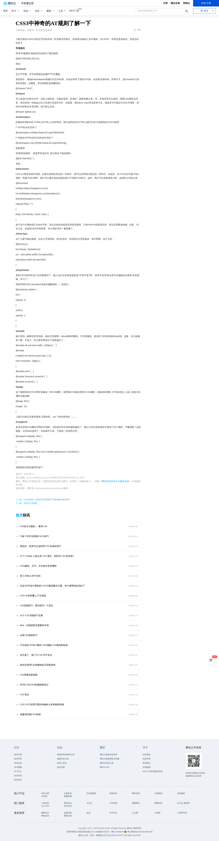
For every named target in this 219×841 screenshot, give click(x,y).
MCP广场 (74, 10)
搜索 (186, 11)
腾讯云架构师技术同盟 (109, 759)
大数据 (157, 813)
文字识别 (113, 813)
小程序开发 (182, 813)
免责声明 (147, 759)
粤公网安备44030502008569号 (140, 832)
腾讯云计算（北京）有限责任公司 (92, 835)
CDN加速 (113, 803)
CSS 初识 (24, 694)
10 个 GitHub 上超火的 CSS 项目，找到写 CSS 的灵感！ (47, 556)
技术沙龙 (18, 763)
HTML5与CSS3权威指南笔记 (34, 685)
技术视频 (18, 767)
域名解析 (181, 793)
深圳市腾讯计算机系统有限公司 (80, 832)
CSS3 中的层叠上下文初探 (33, 595)
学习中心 (18, 771)
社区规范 (147, 754)
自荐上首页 (62, 763)
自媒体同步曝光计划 (65, 754)
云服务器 (68, 793)
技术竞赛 (61, 767)
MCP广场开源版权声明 (152, 771)
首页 (5, 11)
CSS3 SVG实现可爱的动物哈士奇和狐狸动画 (42, 704)
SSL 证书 (45, 806)
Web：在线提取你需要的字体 (34, 625)
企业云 (89, 803)
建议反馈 (175, 3)
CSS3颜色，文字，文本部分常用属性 (38, 566)
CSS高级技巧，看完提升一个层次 (36, 605)
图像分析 (158, 803)
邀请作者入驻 (63, 759)
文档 (165, 3)
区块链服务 (91, 793)
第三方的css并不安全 (30, 576)
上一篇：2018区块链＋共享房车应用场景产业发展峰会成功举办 (43, 499)
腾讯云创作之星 (106, 763)
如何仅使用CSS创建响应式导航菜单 (38, 665)
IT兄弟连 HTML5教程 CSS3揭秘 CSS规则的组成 (44, 645)
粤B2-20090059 (117, 832)
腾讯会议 (68, 803)
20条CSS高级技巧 (29, 635)
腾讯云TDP (104, 767)
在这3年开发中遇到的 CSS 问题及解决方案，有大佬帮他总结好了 (52, 586)
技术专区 (18, 780)
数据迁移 (68, 816)
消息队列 (113, 793)
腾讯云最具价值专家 (108, 754)
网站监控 (45, 816)
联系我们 (147, 763)
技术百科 (18, 775)
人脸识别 (45, 803)
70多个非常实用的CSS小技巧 (34, 536)
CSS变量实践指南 (29, 675)
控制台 (186, 3)
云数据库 (158, 793)
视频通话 (136, 803)
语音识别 (68, 806)
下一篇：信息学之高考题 (26, 503)
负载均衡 (68, 813)
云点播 (135, 813)
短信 (88, 813)
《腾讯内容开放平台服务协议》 (115, 481)
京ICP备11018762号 (132, 835)
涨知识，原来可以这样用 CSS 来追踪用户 (40, 546)
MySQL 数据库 (183, 803)
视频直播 (68, 796)
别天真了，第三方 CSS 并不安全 (36, 655)
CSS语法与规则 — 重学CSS (33, 526)
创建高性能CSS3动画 (30, 714)
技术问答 (18, 759)
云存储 (44, 796)
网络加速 (136, 793)
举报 (137, 30)
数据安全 (45, 813)
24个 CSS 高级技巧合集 (31, 615)
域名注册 (45, 793)
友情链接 (147, 767)
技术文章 (18, 754)
